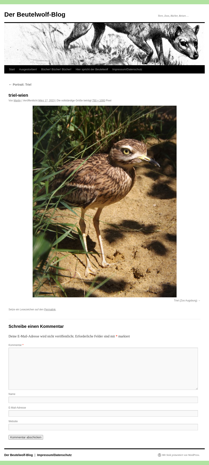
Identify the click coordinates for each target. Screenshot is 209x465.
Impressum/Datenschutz (127, 69)
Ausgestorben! (28, 69)
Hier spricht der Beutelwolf (92, 69)
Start (12, 69)
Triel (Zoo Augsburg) (185, 300)
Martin (17, 100)
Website (13, 421)
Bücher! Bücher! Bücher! (56, 69)
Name (12, 394)
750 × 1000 (98, 100)
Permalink (49, 309)
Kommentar (16, 345)
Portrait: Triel (20, 84)
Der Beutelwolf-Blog (34, 14)
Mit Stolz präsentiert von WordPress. (181, 454)
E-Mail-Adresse (17, 407)
